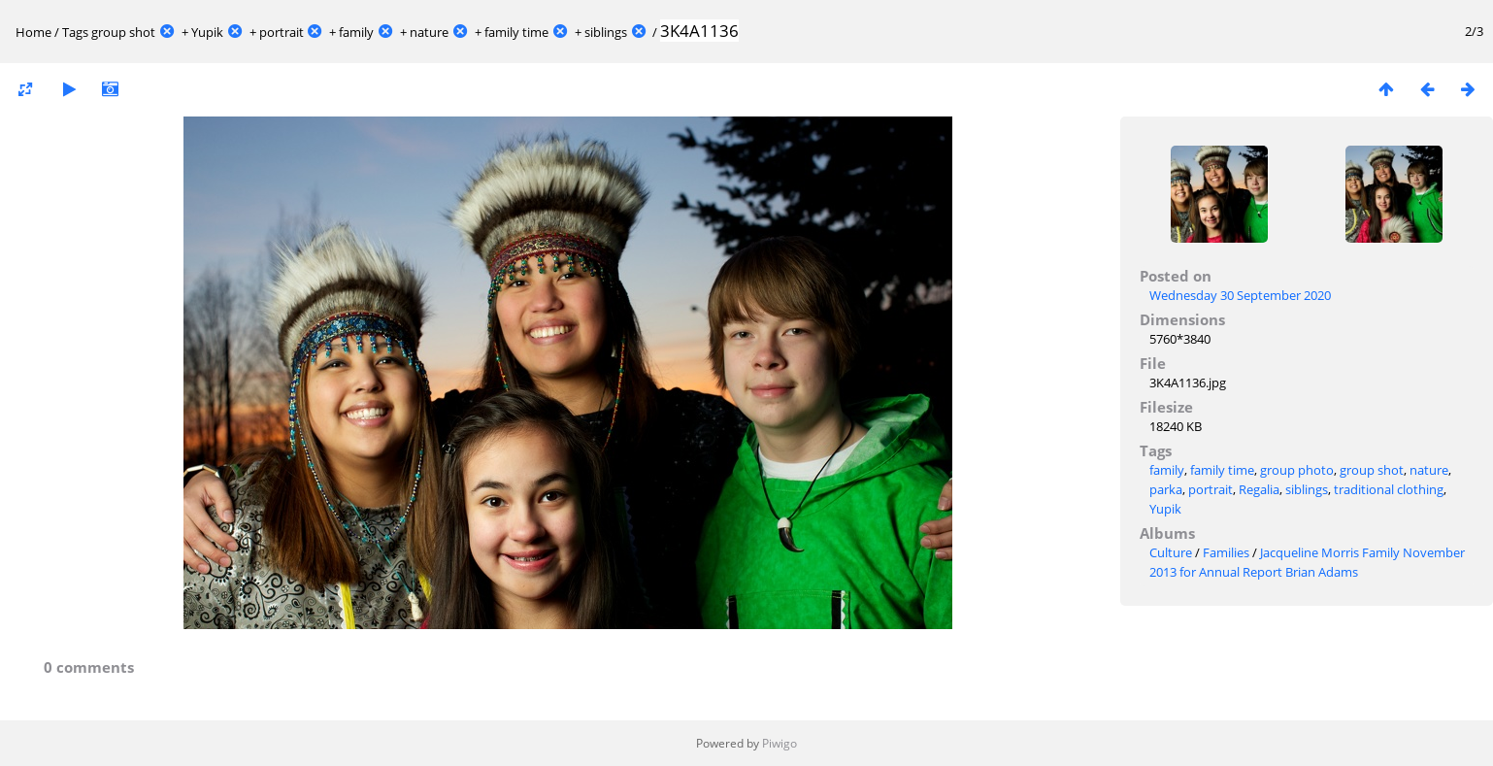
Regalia (1259, 489)
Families (1226, 552)
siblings (605, 32)
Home (33, 32)
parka (1165, 489)
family (356, 32)
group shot (123, 32)
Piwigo (779, 743)
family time (516, 32)
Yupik (207, 32)
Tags (75, 32)
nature (429, 32)
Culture (1170, 552)
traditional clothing (1388, 489)
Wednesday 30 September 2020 (1240, 295)
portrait (281, 32)
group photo (1297, 470)
